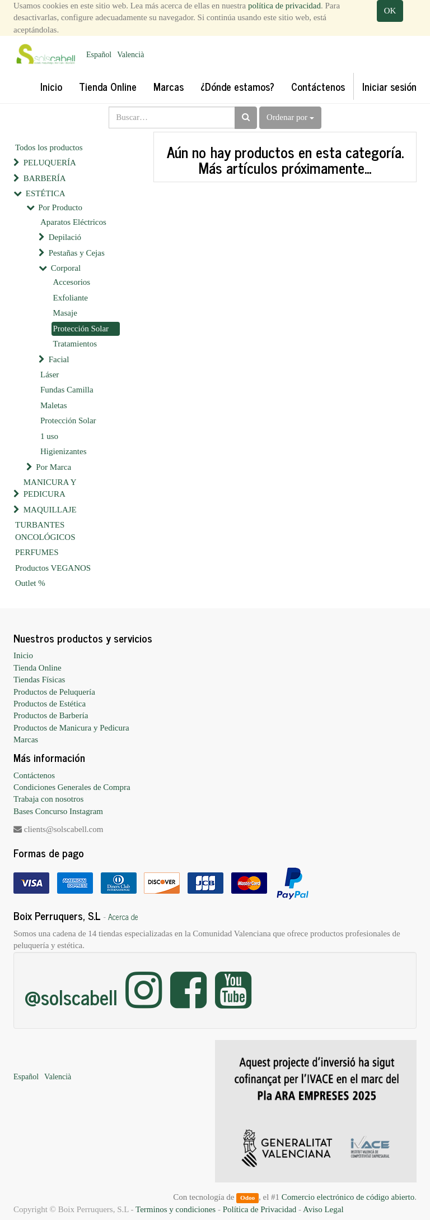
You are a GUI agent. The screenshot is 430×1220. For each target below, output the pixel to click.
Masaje (65, 312)
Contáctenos (34, 775)
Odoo (247, 1197)
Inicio (23, 655)
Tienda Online (37, 667)
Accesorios (72, 282)
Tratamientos (75, 343)
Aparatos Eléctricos (73, 222)
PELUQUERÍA (50, 162)
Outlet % (30, 583)
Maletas (53, 405)
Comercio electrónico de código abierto (348, 1197)
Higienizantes (63, 451)
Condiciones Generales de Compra (71, 787)
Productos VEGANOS (53, 567)
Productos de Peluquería (54, 691)
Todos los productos (49, 147)
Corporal (66, 268)
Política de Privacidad (260, 1209)
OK (390, 10)
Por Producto (60, 207)
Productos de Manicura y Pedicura (71, 727)
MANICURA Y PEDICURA (50, 488)
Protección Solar (81, 328)
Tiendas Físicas (39, 679)
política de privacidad (284, 5)
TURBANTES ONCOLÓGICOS (45, 530)
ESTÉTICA (46, 193)
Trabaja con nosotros (48, 798)
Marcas (25, 739)
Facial (59, 359)
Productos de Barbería (50, 715)
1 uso (49, 436)
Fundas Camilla (67, 389)
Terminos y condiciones (175, 1209)
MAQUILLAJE (50, 509)
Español (98, 54)
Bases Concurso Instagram (58, 811)
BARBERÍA (45, 178)
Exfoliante (70, 297)
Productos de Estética (49, 703)
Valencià (130, 54)
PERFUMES (37, 552)
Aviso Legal (323, 1209)
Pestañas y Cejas (77, 252)
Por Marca (53, 467)
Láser (49, 374)
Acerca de (123, 916)
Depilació (65, 237)
